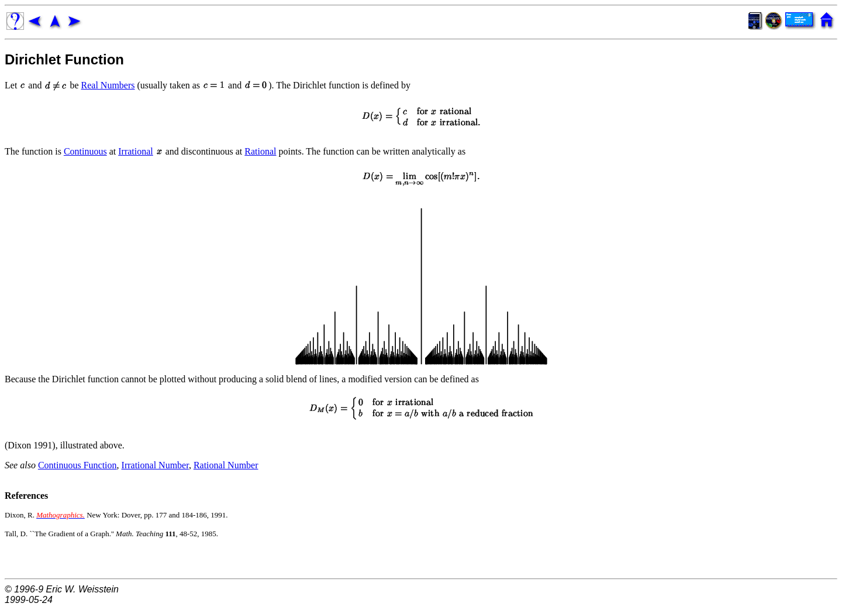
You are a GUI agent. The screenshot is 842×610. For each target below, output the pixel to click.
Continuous (85, 151)
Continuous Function (77, 465)
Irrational (135, 151)
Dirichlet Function (64, 59)
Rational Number (226, 465)
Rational (260, 151)
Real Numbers (108, 85)
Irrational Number (155, 465)
